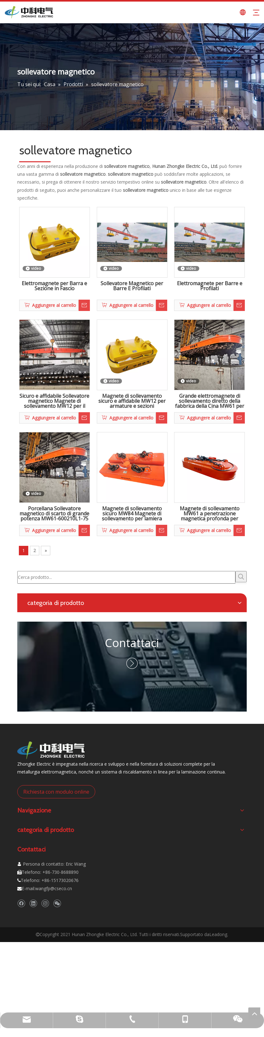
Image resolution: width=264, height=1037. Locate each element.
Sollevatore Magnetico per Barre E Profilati (132, 286)
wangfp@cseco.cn (53, 888)
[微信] (57, 903)
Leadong (218, 934)
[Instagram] (45, 903)
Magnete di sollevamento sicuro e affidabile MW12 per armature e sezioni (132, 401)
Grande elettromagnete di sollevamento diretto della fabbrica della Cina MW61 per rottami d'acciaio (209, 401)
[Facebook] (21, 903)
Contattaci (132, 643)
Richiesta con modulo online (56, 791)
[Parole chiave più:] (241, 576)
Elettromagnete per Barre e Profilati (209, 286)
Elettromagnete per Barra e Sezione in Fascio (54, 286)
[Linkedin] (33, 903)
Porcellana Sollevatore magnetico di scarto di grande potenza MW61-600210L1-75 (54, 514)
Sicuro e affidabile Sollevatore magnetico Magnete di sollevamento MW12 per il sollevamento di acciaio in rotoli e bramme (54, 401)
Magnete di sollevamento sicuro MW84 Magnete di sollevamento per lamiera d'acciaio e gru (132, 514)
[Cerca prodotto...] (126, 577)
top (254, 1013)
